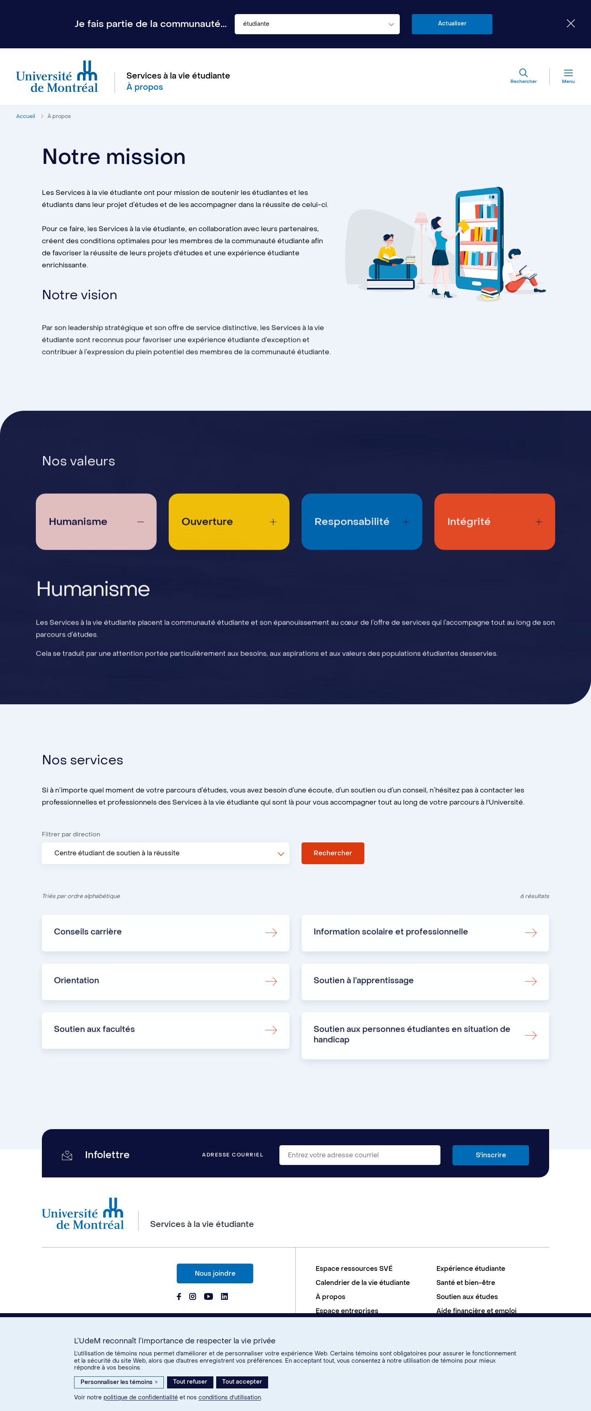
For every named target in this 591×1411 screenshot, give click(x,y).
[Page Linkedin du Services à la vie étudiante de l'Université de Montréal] (224, 1297)
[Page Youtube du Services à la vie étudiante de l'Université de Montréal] (208, 1297)
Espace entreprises (347, 1311)
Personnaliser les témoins (119, 1382)
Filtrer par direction (71, 834)
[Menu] (562, 76)
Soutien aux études (467, 1297)
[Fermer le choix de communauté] (565, 24)
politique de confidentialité (140, 1397)
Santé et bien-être (465, 1283)
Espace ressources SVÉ (354, 1268)
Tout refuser (190, 1382)
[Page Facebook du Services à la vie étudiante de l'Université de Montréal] (179, 1297)
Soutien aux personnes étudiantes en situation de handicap (412, 1070)
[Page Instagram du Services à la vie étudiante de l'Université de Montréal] (192, 1297)
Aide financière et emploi (476, 1311)
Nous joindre (215, 1273)
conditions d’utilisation (229, 1397)
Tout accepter (242, 1382)
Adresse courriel (232, 1155)
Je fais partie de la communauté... (150, 24)
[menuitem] (372, 1269)
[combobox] (317, 24)
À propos (59, 116)
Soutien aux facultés (94, 1065)
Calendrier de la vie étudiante (363, 1283)
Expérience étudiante (470, 1268)
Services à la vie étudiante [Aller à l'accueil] (178, 76)
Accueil (25, 116)
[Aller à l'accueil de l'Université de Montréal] (57, 76)
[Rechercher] (523, 76)
